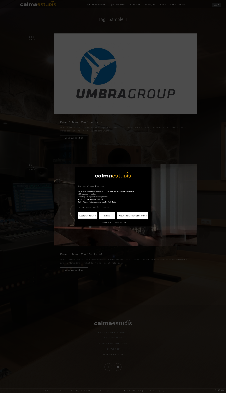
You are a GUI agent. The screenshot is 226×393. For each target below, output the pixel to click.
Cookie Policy (104, 222)
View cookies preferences (132, 215)
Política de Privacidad (118, 222)
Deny (107, 215)
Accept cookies (87, 215)
